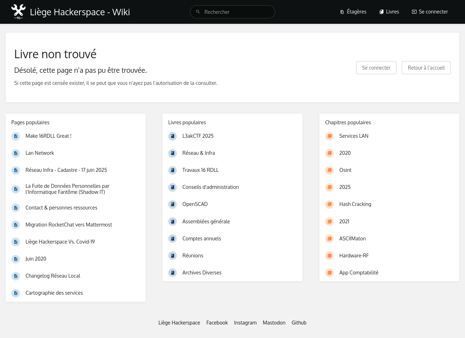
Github (299, 323)
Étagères (353, 12)
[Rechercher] (198, 12)
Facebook (217, 323)
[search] (232, 11)
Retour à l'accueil (426, 68)
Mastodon (274, 323)
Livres (389, 12)
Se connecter (430, 12)
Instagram (245, 323)
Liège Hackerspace (179, 323)
